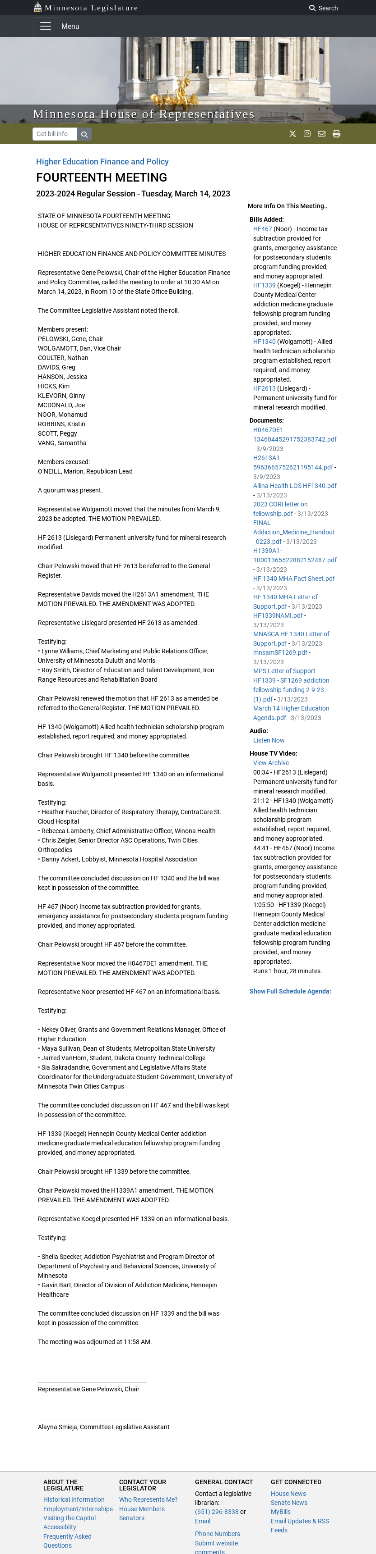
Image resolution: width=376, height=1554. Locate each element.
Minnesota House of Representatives (144, 114)
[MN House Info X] (292, 134)
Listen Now (269, 740)
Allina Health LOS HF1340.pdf (295, 485)
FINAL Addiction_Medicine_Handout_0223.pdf (294, 532)
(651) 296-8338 (217, 1511)
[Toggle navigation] (45, 26)
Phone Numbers (217, 1533)
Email (202, 1521)
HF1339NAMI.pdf (278, 615)
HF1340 (265, 341)
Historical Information (74, 1499)
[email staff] (321, 134)
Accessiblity (59, 1527)
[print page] (336, 134)
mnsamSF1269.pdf (281, 652)
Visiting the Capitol (69, 1518)
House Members (142, 1509)
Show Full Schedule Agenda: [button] (290, 991)
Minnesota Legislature (86, 7)
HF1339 (265, 285)
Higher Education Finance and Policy (102, 161)
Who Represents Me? (148, 1499)
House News (288, 1493)
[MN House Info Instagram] (307, 134)
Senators (131, 1518)
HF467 (263, 228)
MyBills (281, 1511)
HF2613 (265, 388)
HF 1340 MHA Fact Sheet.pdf (294, 578)
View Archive (271, 762)
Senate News (289, 1502)
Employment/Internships (78, 1509)
